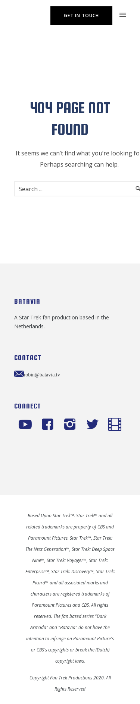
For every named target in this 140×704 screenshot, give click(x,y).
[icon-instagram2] (71, 425)
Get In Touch (81, 15)
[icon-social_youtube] (27, 425)
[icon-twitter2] (94, 425)
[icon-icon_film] (114, 425)
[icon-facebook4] (49, 425)
